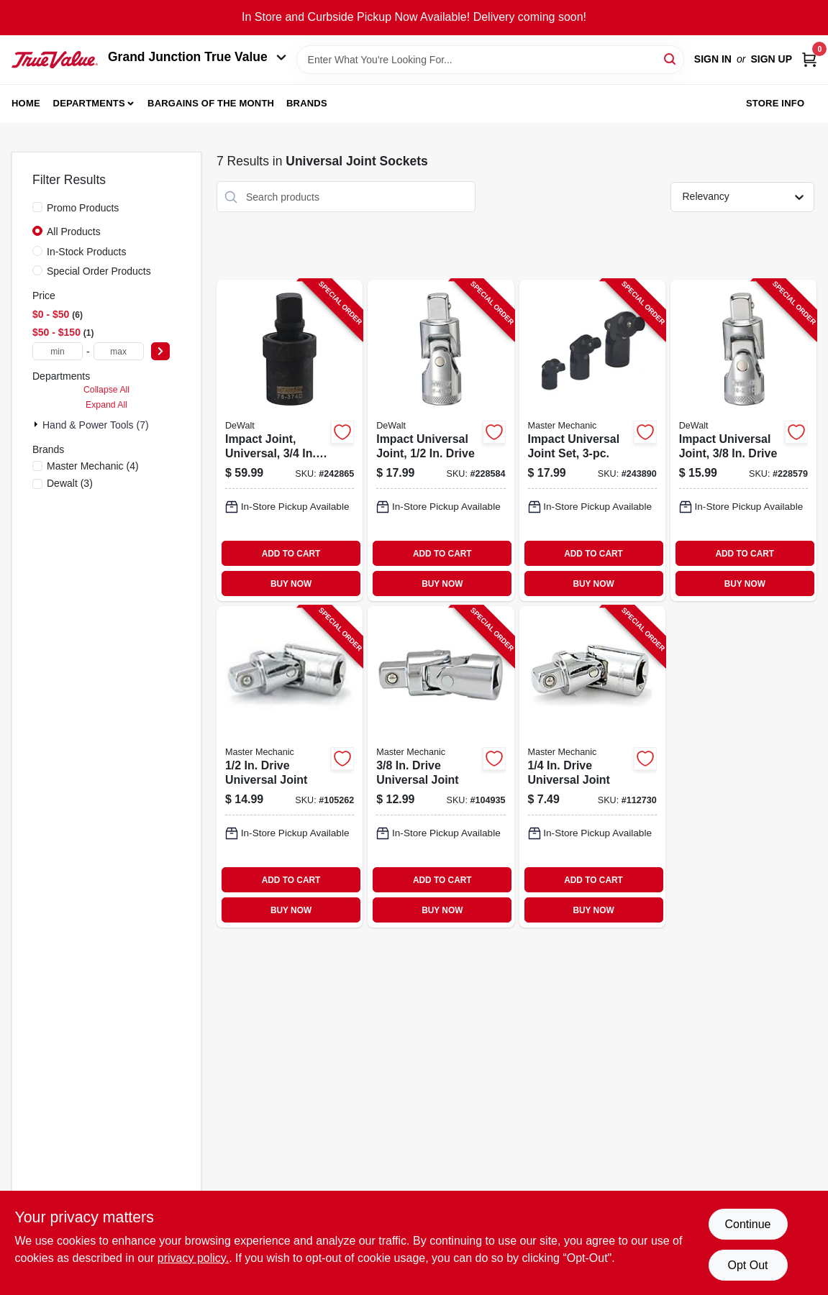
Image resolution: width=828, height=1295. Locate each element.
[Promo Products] (37, 207)
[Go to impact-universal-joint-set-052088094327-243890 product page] (592, 440)
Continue (747, 1224)
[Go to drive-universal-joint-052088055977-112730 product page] (592, 767)
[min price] (57, 351)
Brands (306, 103)
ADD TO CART (291, 554)
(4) (93, 466)
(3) (70, 483)
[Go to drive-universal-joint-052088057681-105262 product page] (290, 767)
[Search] (670, 58)
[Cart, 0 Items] (809, 59)
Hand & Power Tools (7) (95, 425)
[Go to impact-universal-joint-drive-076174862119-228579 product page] (743, 440)
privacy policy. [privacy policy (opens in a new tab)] (193, 1258)
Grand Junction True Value (197, 57)
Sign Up (771, 59)
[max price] (119, 351)
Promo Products (83, 207)
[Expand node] (37, 424)
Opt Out (747, 1265)
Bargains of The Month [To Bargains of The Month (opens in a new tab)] (210, 103)
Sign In (713, 59)
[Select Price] (160, 351)
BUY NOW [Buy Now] (290, 584)
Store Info (775, 103)
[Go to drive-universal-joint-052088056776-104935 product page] (441, 767)
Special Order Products (99, 271)
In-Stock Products (87, 251)
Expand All (106, 405)
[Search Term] (490, 59)
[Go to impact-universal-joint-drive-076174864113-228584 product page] (441, 440)
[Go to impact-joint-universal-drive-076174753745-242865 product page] (290, 440)
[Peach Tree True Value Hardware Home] (55, 59)
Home (26, 103)
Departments (89, 103)
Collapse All (106, 390)
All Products (74, 231)
